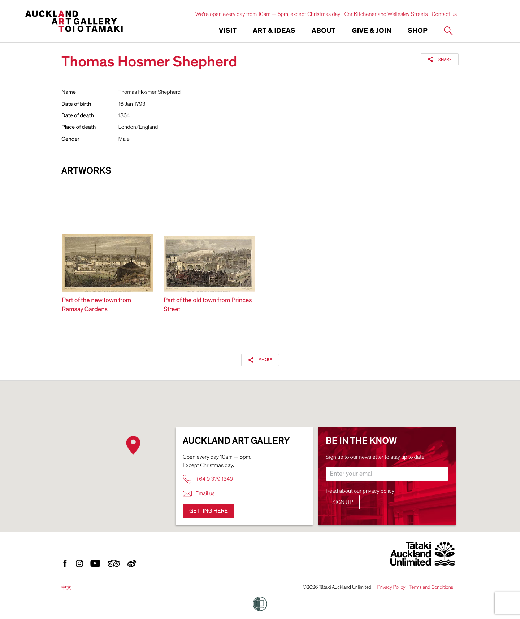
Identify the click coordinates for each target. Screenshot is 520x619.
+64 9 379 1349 (208, 479)
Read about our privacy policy (360, 491)
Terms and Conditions (431, 587)
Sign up (342, 502)
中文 (66, 587)
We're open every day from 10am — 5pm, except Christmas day (268, 14)
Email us (199, 493)
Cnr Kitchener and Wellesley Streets (386, 14)
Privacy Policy (391, 587)
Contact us (444, 14)
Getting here (208, 511)
